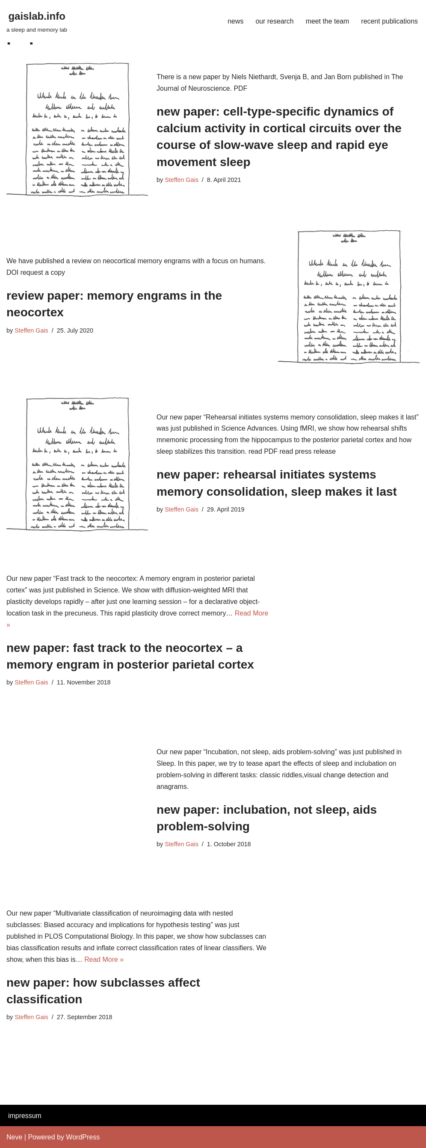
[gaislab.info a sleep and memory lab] (36, 21)
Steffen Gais (181, 179)
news (235, 21)
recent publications (389, 21)
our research (273, 21)
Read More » (104, 960)
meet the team (327, 21)
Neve (14, 1137)
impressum (24, 1115)
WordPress (83, 1137)
